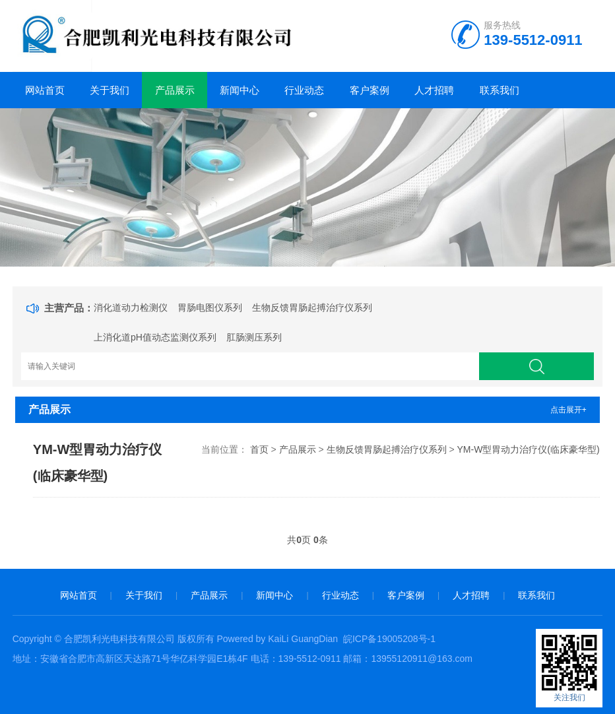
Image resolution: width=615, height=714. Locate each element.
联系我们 (499, 90)
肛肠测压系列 (254, 337)
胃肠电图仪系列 (210, 307)
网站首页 (45, 90)
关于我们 (109, 90)
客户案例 (369, 90)
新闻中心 (239, 90)
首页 (259, 449)
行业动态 (304, 90)
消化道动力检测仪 (131, 307)
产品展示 (175, 90)
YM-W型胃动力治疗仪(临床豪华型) (528, 449)
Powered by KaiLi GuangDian (276, 638)
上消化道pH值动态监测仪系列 (155, 337)
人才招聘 (434, 90)
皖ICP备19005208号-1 (389, 638)
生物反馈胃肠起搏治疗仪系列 (312, 307)
